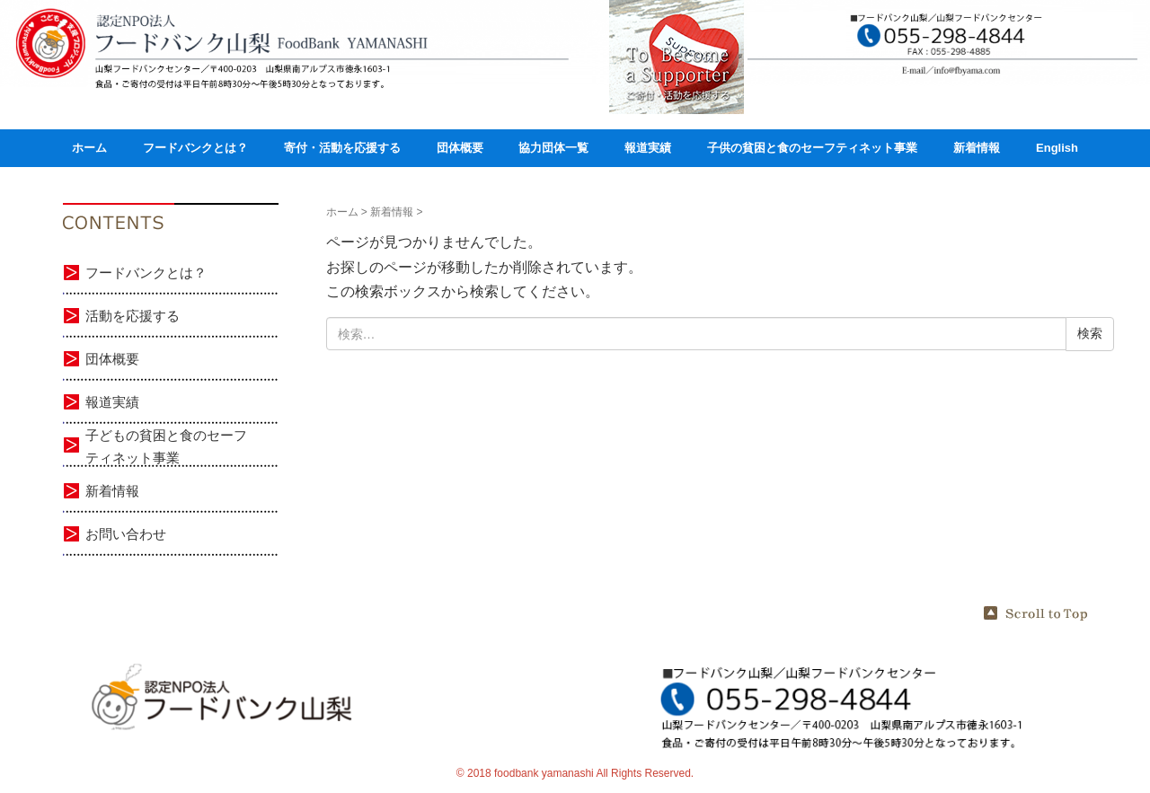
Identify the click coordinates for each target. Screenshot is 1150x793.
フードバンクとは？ (195, 147)
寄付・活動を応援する (342, 147)
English (1057, 147)
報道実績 (647, 147)
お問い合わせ (125, 534)
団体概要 (460, 147)
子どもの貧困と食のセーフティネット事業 (166, 446)
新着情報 (976, 147)
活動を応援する (132, 315)
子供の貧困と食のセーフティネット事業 (812, 147)
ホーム (89, 147)
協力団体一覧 (553, 147)
